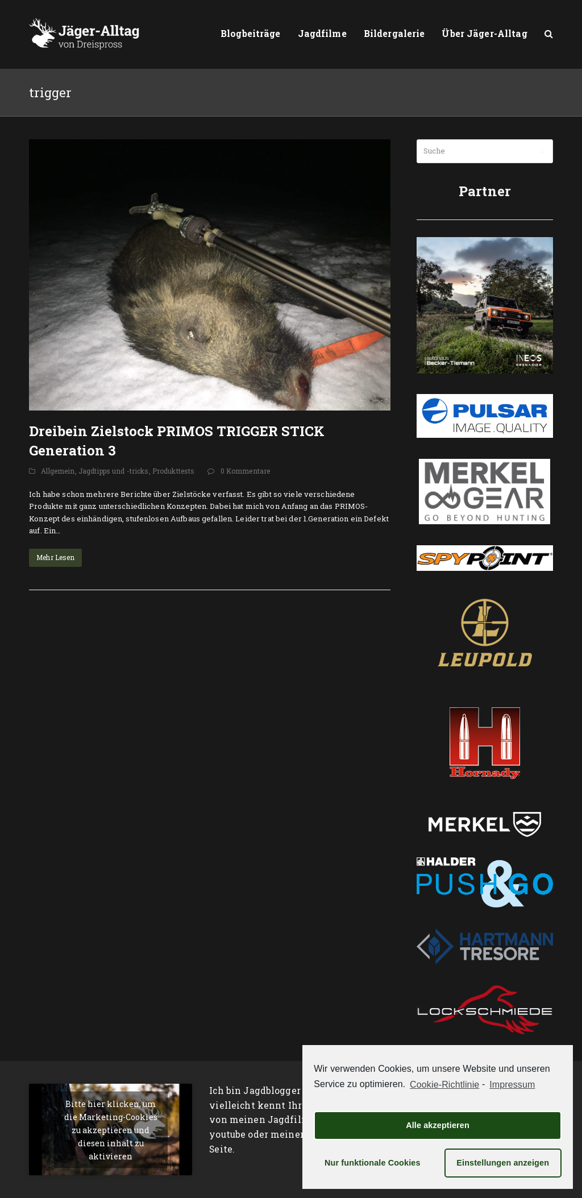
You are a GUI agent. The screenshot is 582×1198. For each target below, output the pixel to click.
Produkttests (173, 470)
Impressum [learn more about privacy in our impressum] (512, 1084)
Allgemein (57, 470)
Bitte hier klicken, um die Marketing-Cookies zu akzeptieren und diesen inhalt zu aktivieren (110, 1129)
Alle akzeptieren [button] (437, 1125)
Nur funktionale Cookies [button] (373, 1162)
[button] (549, 34)
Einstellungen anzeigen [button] (502, 1162)
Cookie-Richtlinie (444, 1084)
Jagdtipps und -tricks (113, 470)
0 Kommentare (246, 470)
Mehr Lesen (55, 557)
